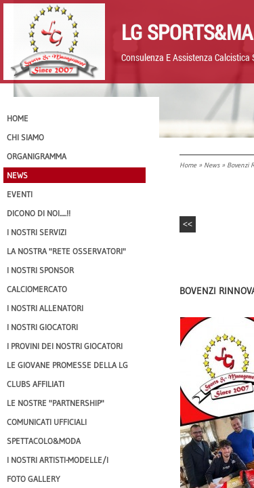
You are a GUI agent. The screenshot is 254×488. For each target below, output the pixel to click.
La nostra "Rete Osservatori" (66, 251)
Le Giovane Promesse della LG (67, 365)
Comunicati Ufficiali (47, 422)
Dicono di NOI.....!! (38, 213)
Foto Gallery (33, 479)
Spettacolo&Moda (44, 441)
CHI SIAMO (25, 137)
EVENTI (20, 194)
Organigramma (36, 156)
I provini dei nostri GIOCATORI (65, 346)
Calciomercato (37, 289)
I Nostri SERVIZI (36, 232)
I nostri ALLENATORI (45, 308)
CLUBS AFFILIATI (35, 384)
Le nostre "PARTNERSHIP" (55, 403)
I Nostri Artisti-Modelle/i (57, 460)
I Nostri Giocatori (42, 327)
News (211, 165)
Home (187, 165)
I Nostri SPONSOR (40, 270)
